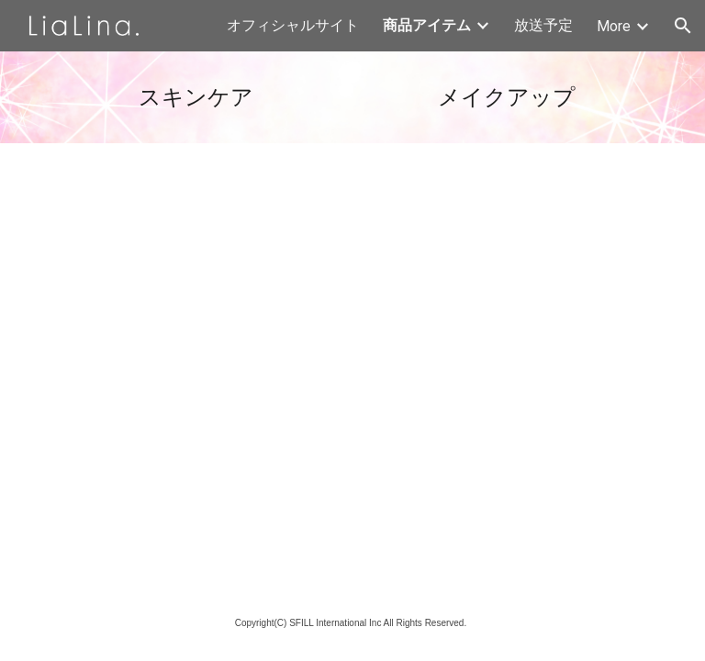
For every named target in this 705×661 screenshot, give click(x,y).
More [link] (614, 26)
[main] (197, 97)
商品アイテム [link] (427, 25)
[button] (683, 26)
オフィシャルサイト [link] (293, 25)
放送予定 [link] (543, 25)
